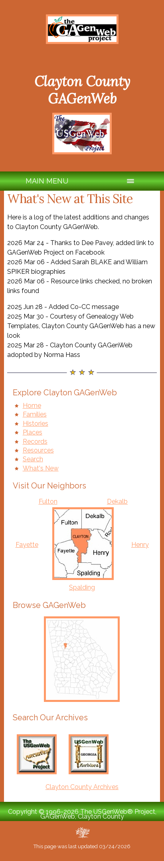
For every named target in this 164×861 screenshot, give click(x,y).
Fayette (27, 544)
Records (35, 441)
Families (35, 414)
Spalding (82, 587)
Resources (38, 450)
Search (33, 459)
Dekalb (117, 501)
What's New (41, 468)
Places (32, 432)
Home (32, 405)
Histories (35, 423)
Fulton (48, 501)
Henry (140, 544)
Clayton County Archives (82, 787)
